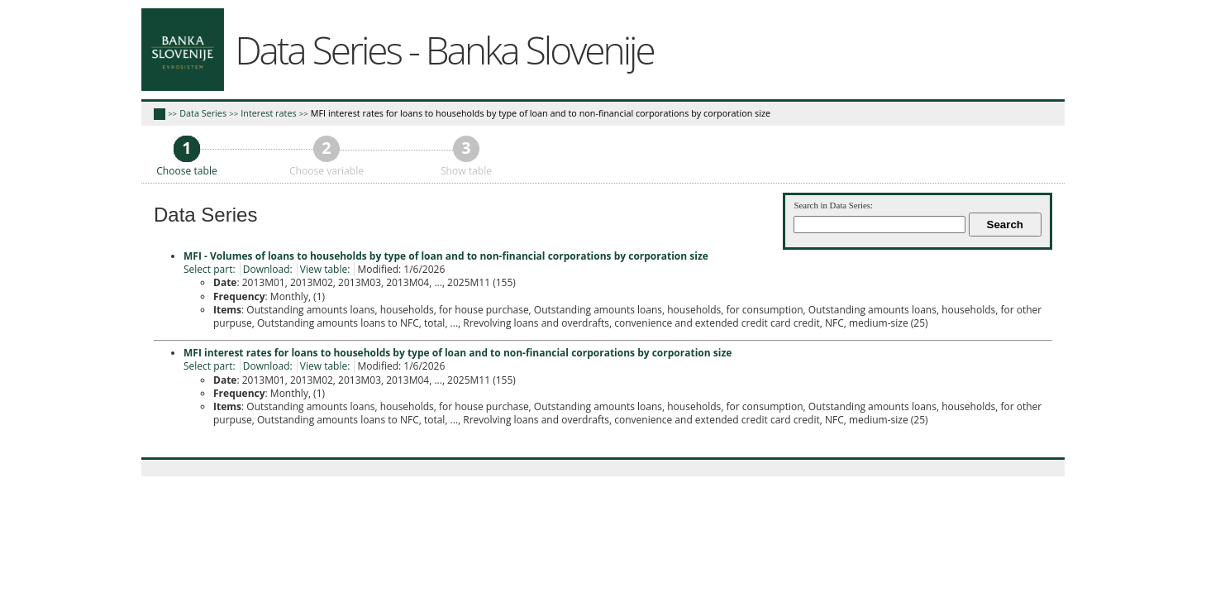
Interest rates (268, 113)
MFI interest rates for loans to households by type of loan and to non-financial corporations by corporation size (540, 113)
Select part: (210, 269)
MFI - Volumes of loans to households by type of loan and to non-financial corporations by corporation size (446, 256)
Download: (268, 269)
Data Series (202, 113)
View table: (325, 269)
